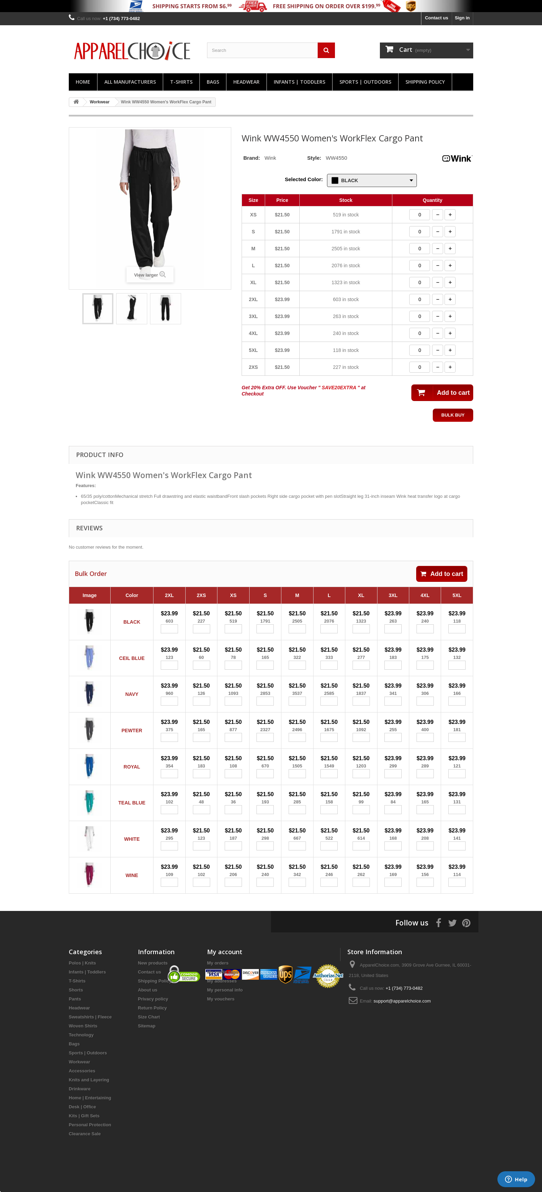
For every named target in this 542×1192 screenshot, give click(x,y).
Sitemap (147, 1043)
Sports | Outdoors (365, 81)
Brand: (251, 158)
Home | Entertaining (90, 1115)
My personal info (225, 1007)
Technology (81, 1052)
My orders (217, 980)
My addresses (222, 998)
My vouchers (220, 1016)
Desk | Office (82, 1124)
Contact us (436, 17)
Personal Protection (90, 1142)
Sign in (462, 17)
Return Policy (152, 1025)
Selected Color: (304, 179)
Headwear (246, 81)
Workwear (79, 1079)
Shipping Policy (425, 81)
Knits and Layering (89, 1097)
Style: (314, 158)
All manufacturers (130, 81)
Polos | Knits (82, 980)
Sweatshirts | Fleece (90, 1034)
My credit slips (222, 989)
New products (153, 980)
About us (147, 1007)
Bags (213, 81)
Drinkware (80, 1106)
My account (224, 969)
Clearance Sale (85, 1151)
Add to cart (441, 573)
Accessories (82, 1088)
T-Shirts (181, 81)
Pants (75, 1016)
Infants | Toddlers (299, 81)
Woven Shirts (83, 1043)
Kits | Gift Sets (84, 1133)
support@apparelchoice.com (402, 1018)
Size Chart (149, 1034)
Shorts (76, 1007)
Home (83, 81)
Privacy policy (153, 1016)
